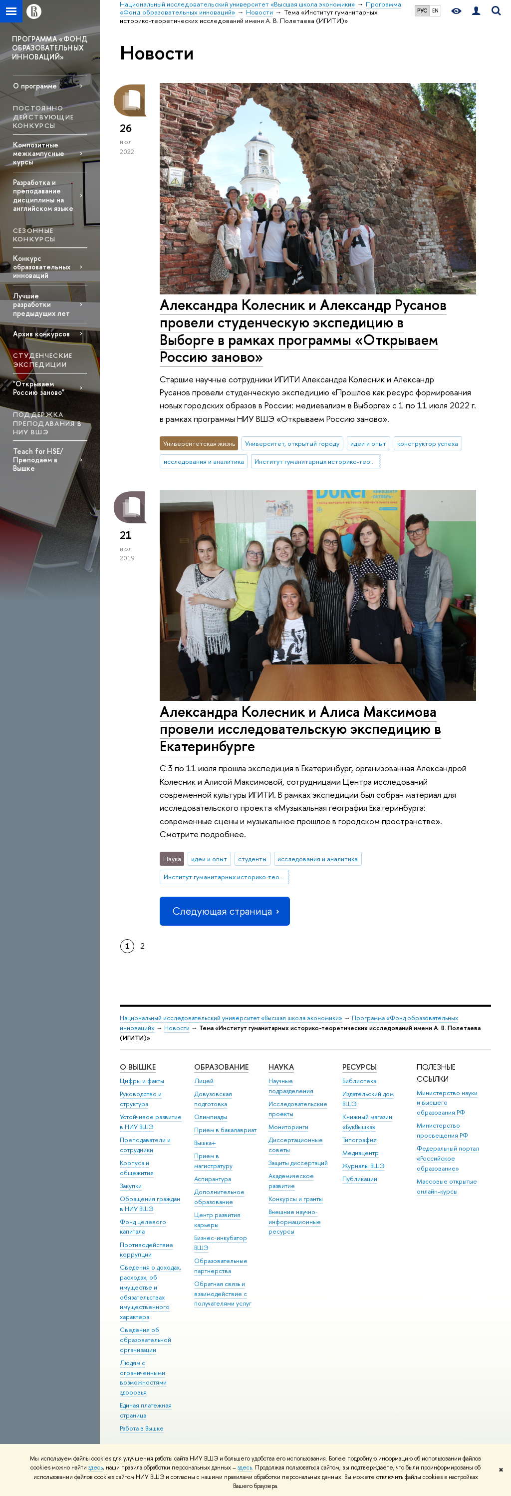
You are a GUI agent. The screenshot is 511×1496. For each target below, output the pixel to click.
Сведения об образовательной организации (145, 1340)
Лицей (204, 1081)
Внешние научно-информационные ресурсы (294, 1222)
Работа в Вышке (142, 1428)
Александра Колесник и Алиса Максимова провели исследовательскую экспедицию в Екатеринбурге (300, 729)
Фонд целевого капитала (143, 1227)
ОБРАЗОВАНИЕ (221, 1067)
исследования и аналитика (204, 461)
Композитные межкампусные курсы (38, 153)
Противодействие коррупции (146, 1250)
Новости (177, 1028)
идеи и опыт (368, 443)
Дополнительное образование (219, 1197)
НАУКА (281, 1067)
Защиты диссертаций (298, 1163)
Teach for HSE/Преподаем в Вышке (38, 459)
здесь (95, 1468)
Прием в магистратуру (213, 1161)
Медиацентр (360, 1153)
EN (435, 10)
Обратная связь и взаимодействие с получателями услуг (223, 1294)
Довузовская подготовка (213, 1099)
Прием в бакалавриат (225, 1130)
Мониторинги (288, 1127)
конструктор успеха (427, 443)
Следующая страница (224, 911)
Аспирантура (212, 1179)
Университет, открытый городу (292, 443)
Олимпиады (210, 1117)
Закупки (131, 1186)
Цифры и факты (142, 1081)
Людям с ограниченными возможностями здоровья (143, 1378)
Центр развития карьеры (217, 1220)
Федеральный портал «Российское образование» (448, 1158)
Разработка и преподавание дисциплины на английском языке (43, 194)
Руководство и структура (141, 1099)
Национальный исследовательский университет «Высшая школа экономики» (231, 1018)
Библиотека (359, 1081)
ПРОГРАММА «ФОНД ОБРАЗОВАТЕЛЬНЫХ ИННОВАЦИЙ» (49, 47)
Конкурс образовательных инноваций (41, 266)
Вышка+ (205, 1143)
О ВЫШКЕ (138, 1067)
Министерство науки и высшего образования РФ (447, 1103)
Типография (359, 1140)
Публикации (359, 1179)
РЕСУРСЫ (359, 1067)
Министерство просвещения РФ (442, 1130)
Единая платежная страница (146, 1410)
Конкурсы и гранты (295, 1199)
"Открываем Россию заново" (38, 388)
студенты (252, 858)
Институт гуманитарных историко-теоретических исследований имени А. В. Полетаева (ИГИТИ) (317, 461)
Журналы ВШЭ (363, 1166)
